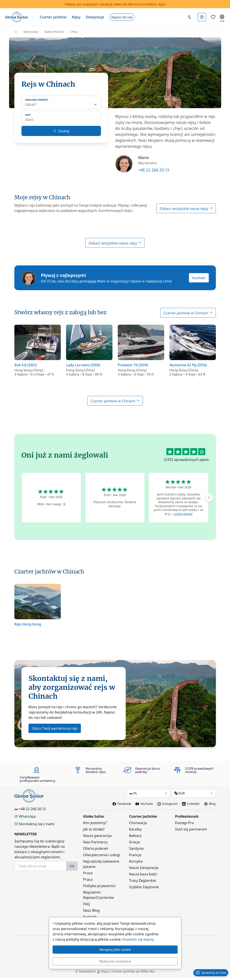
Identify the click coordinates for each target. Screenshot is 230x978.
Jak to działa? (94, 829)
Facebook (121, 804)
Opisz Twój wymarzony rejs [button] (55, 728)
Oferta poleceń (95, 848)
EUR (193, 793)
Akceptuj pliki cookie (115, 949)
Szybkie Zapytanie (144, 886)
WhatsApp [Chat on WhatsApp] (25, 816)
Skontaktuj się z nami (34, 823)
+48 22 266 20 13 (153, 170)
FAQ (86, 903)
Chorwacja (138, 822)
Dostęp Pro (184, 822)
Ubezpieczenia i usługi (101, 854)
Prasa (88, 873)
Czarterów (105, 897)
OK (71, 866)
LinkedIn (191, 804)
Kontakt (198, 277)
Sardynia (136, 848)
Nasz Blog (91, 910)
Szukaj (61, 130)
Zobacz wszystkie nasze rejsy (186, 208)
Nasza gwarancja (97, 835)
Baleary (135, 835)
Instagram (167, 804)
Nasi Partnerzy (95, 842)
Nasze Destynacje (143, 867)
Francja (135, 854)
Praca (88, 879)
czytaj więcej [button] (183, 514)
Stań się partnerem (191, 829)
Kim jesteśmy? (95, 822)
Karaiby (135, 829)
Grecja (134, 842)
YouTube (144, 804)
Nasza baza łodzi (143, 874)
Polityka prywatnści (99, 885)
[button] (53, 17)
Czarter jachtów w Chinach (188, 313)
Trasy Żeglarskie (142, 880)
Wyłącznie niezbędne (115, 961)
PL (148, 793)
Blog (210, 804)
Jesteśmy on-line (211, 972)
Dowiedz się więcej (138, 939)
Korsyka (136, 861)
